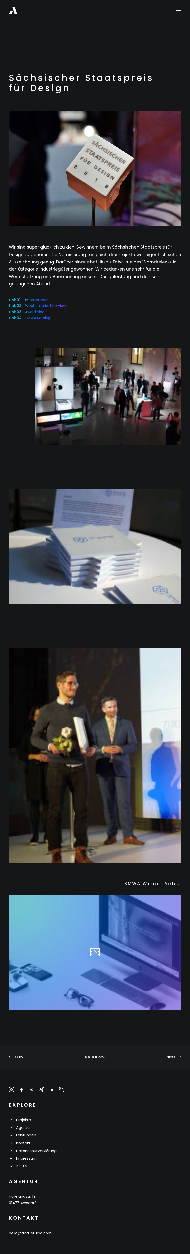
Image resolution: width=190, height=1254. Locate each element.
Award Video (36, 311)
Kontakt (23, 1143)
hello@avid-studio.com (30, 1232)
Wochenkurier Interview (45, 305)
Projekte (23, 1119)
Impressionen (36, 299)
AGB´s (21, 1166)
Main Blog (95, 1057)
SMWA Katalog (37, 317)
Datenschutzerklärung (36, 1150)
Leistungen (26, 1135)
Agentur (23, 1127)
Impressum (26, 1158)
